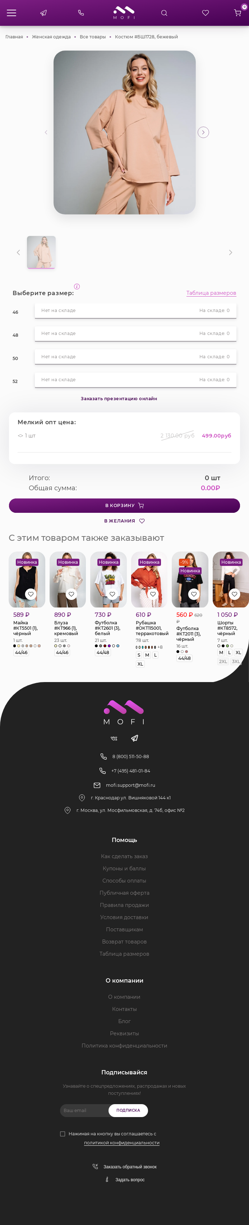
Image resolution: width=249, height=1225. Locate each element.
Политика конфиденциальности (124, 1045)
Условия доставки (124, 917)
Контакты (124, 1009)
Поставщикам (124, 929)
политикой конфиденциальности (122, 1142)
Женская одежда (51, 36)
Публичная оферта (124, 893)
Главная (14, 36)
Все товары (93, 36)
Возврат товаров (124, 941)
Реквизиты (124, 1033)
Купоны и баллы (124, 868)
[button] (203, 132)
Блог (124, 1021)
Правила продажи (124, 905)
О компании (124, 997)
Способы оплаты (124, 881)
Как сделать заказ (124, 856)
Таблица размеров (211, 293)
